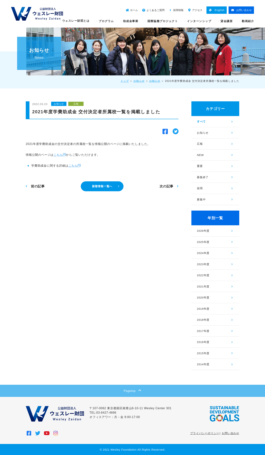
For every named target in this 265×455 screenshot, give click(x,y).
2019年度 (203, 308)
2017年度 (203, 331)
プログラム (106, 21)
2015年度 (203, 353)
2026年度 (203, 230)
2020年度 (203, 297)
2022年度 (203, 275)
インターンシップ (199, 21)
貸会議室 (226, 21)
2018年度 (203, 319)
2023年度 (203, 264)
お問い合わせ (230, 433)
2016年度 (203, 342)
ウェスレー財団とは (76, 20)
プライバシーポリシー (204, 433)
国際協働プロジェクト (162, 21)
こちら (58, 154)
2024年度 (203, 253)
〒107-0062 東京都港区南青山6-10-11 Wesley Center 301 (130, 408)
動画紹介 (248, 21)
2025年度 (203, 242)
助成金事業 (130, 21)
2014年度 (203, 364)
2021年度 (203, 286)
